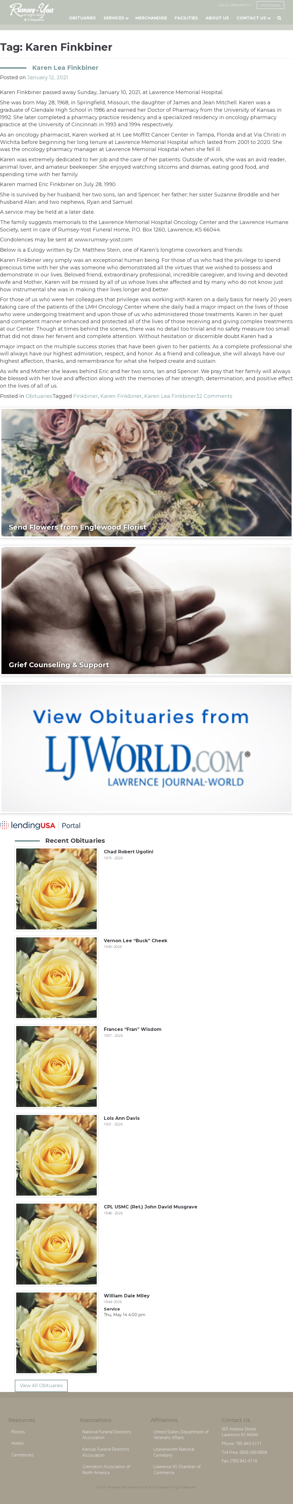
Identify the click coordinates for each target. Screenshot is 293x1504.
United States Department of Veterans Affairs (181, 1434)
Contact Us (251, 18)
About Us (217, 18)
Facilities (186, 18)
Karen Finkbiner (121, 396)
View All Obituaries (41, 1385)
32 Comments (214, 396)
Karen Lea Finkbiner (65, 67)
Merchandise (151, 18)
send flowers (270, 5)
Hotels (17, 1443)
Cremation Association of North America (106, 1469)
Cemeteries (22, 1455)
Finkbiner (85, 396)
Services (114, 18)
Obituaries (82, 18)
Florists (18, 1431)
